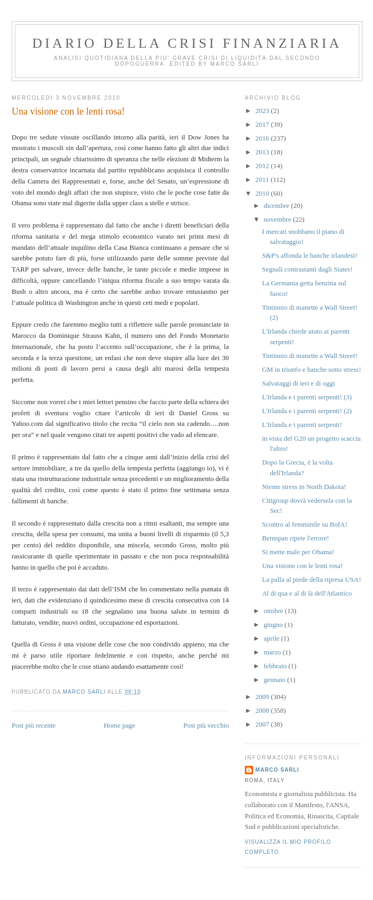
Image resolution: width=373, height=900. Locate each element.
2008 (263, 710)
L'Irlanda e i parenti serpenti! (302, 425)
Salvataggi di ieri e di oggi (298, 383)
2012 (263, 166)
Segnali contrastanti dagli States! (307, 269)
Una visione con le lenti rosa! (302, 566)
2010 (263, 193)
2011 (263, 180)
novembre (278, 219)
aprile (272, 638)
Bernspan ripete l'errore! (295, 538)
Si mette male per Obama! (298, 552)
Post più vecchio (206, 725)
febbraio (276, 666)
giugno (274, 624)
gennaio (275, 680)
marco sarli (277, 770)
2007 (263, 724)
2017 (263, 124)
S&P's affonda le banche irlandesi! (309, 255)
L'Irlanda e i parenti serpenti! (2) (306, 411)
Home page (120, 725)
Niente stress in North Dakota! (304, 487)
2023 (263, 111)
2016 (263, 138)
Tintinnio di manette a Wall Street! (309, 356)
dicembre (277, 205)
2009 (263, 697)
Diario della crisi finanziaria (187, 43)
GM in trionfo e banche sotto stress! (311, 369)
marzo (273, 652)
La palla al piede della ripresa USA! (311, 579)
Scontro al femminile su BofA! (304, 524)
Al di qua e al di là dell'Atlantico (307, 593)
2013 (263, 152)
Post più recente (34, 725)
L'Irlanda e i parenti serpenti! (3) (306, 397)
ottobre (274, 611)
